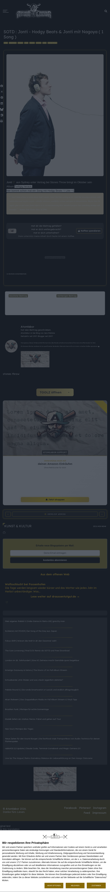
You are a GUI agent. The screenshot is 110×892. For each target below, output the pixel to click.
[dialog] (55, 861)
